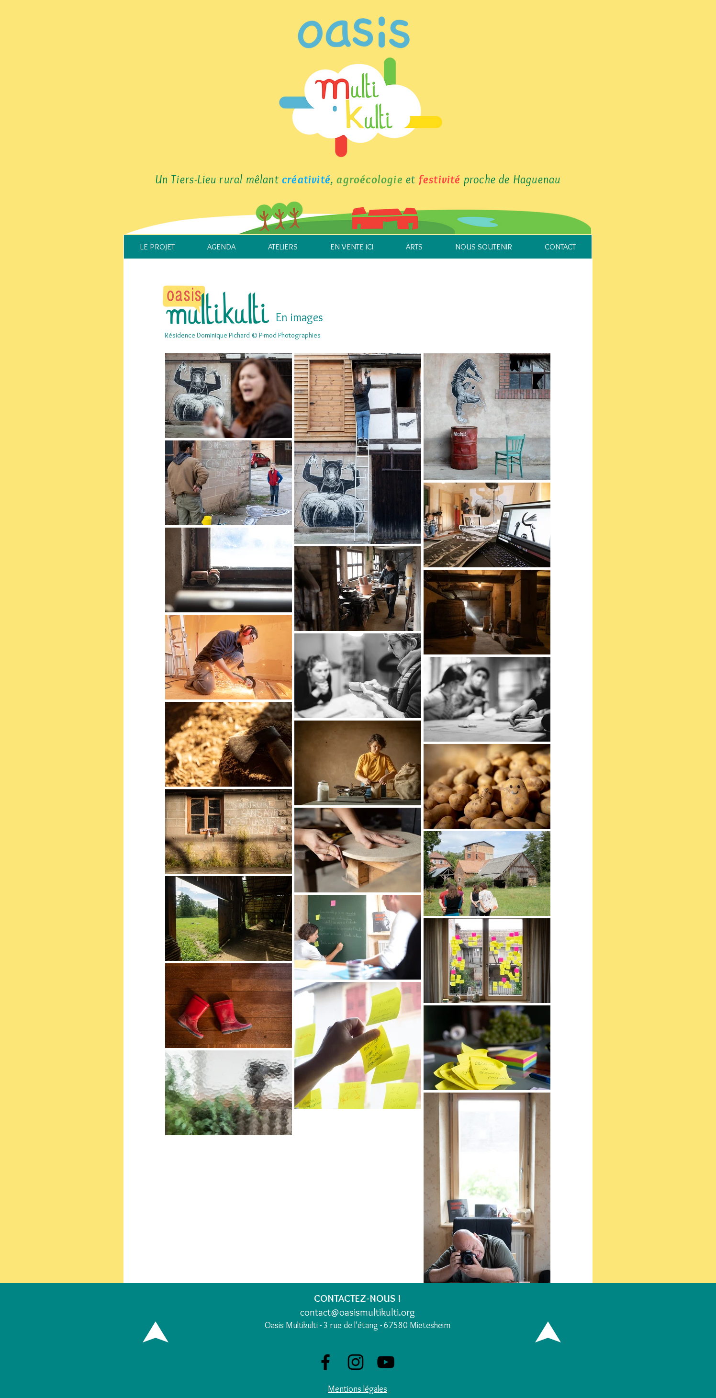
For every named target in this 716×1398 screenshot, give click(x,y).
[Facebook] (325, 1362)
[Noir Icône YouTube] (385, 1362)
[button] (157, 247)
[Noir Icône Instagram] (355, 1362)
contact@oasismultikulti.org (357, 1312)
